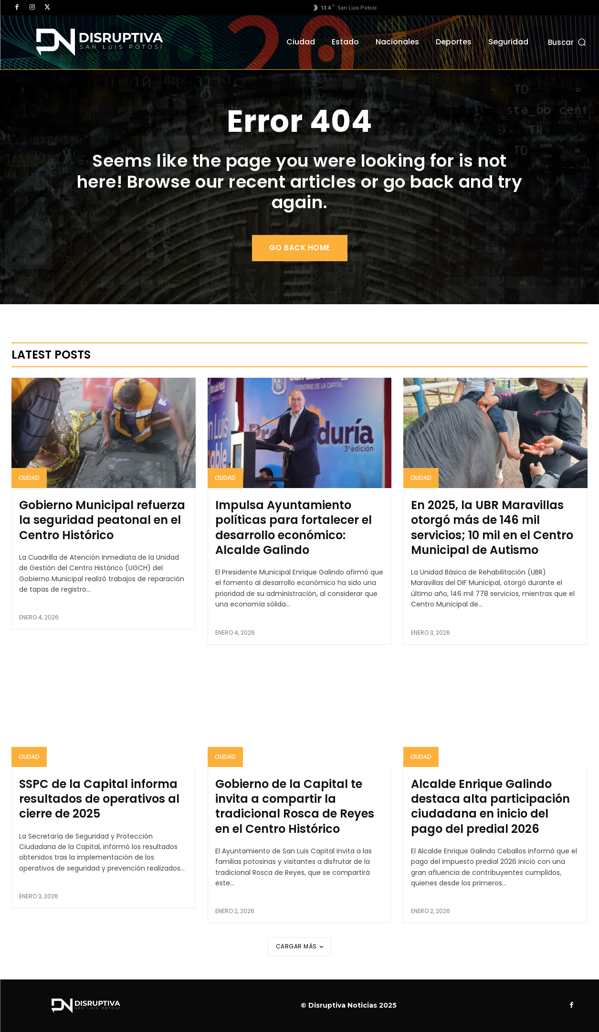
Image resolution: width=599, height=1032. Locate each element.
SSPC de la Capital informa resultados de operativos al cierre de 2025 (99, 798)
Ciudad (29, 478)
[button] (568, 42)
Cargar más (300, 946)
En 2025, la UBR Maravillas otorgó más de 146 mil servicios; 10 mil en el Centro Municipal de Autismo (492, 527)
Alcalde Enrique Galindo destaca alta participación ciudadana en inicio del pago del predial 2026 (490, 806)
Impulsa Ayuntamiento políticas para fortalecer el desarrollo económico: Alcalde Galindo (293, 527)
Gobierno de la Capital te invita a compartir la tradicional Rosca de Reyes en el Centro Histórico (294, 806)
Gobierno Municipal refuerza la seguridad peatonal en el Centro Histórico (102, 520)
